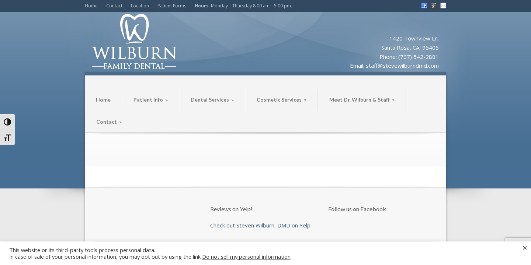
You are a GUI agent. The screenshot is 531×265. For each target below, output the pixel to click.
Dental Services (212, 99)
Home (91, 6)
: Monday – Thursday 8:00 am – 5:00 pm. (243, 6)
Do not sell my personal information (246, 256)
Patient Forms (171, 6)
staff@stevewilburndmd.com (402, 65)
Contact (114, 6)
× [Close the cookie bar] (525, 247)
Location (140, 6)
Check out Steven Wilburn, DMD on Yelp (260, 225)
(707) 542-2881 (418, 56)
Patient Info (150, 99)
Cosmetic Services (281, 99)
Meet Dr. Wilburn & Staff (362, 99)
